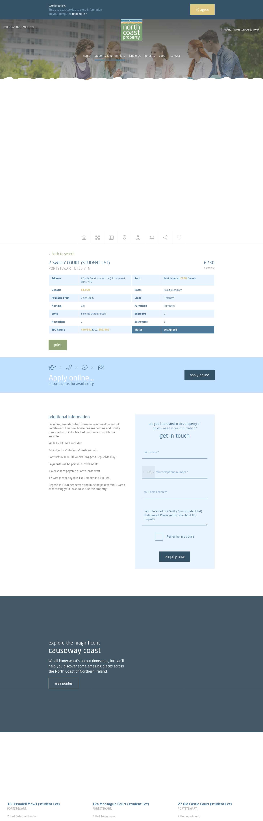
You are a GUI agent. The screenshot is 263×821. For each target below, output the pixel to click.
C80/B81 (86, 329)
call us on (20, 27)
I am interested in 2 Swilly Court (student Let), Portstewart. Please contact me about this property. (174, 515)
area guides (63, 683)
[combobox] (148, 472)
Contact (175, 56)
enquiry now (175, 556)
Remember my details (180, 536)
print (58, 344)
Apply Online (199, 374)
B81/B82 (104, 329)
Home (86, 56)
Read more (79, 14)
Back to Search (63, 253)
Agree (202, 9)
